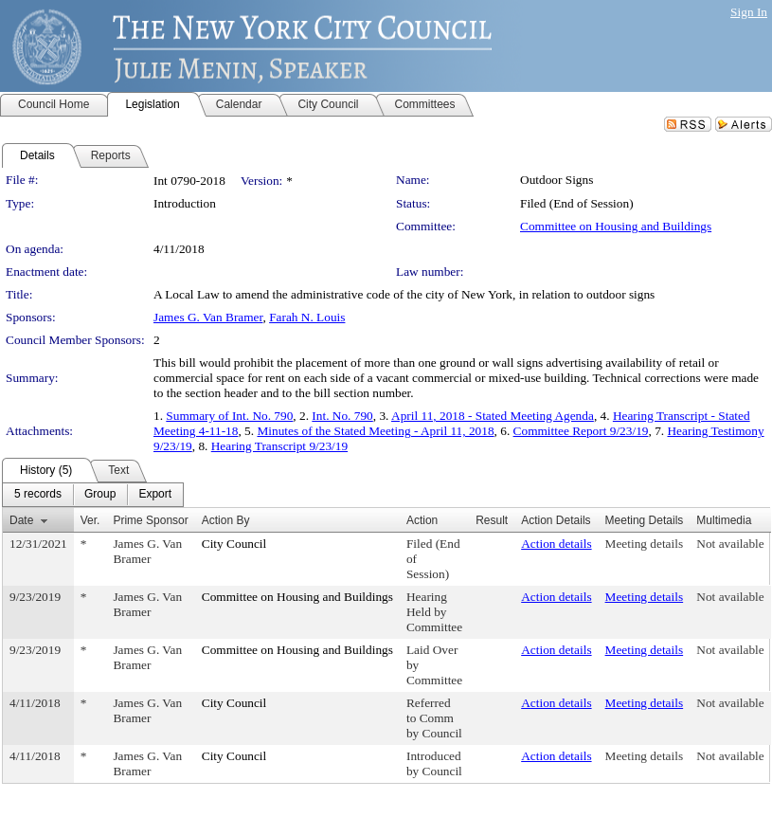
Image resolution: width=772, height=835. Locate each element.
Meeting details (644, 543)
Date (21, 520)
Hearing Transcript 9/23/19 (279, 446)
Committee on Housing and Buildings (615, 226)
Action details (556, 543)
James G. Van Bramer (207, 317)
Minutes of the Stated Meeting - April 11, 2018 (375, 431)
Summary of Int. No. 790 (229, 415)
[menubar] (93, 494)
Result (492, 520)
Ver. (90, 520)
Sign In (748, 12)
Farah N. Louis (307, 317)
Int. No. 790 (342, 415)
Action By (226, 520)
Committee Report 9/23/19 (581, 431)
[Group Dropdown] (100, 494)
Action (422, 520)
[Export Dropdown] (155, 494)
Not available (729, 543)
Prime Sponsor (150, 520)
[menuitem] (38, 494)
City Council (234, 543)
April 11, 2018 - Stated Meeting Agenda (492, 415)
